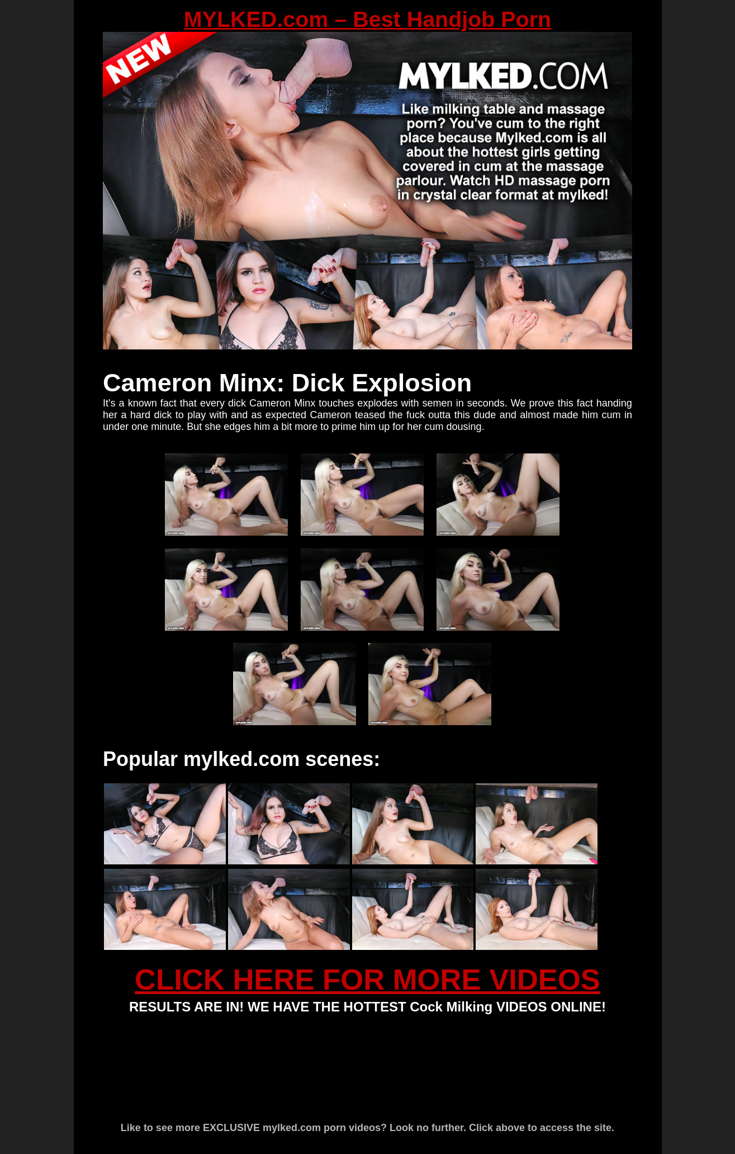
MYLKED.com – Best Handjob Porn (367, 19)
